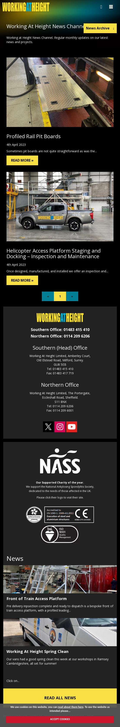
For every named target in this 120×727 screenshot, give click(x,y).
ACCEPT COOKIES (60, 719)
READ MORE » (22, 160)
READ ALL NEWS (60, 697)
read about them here (70, 707)
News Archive (100, 28)
